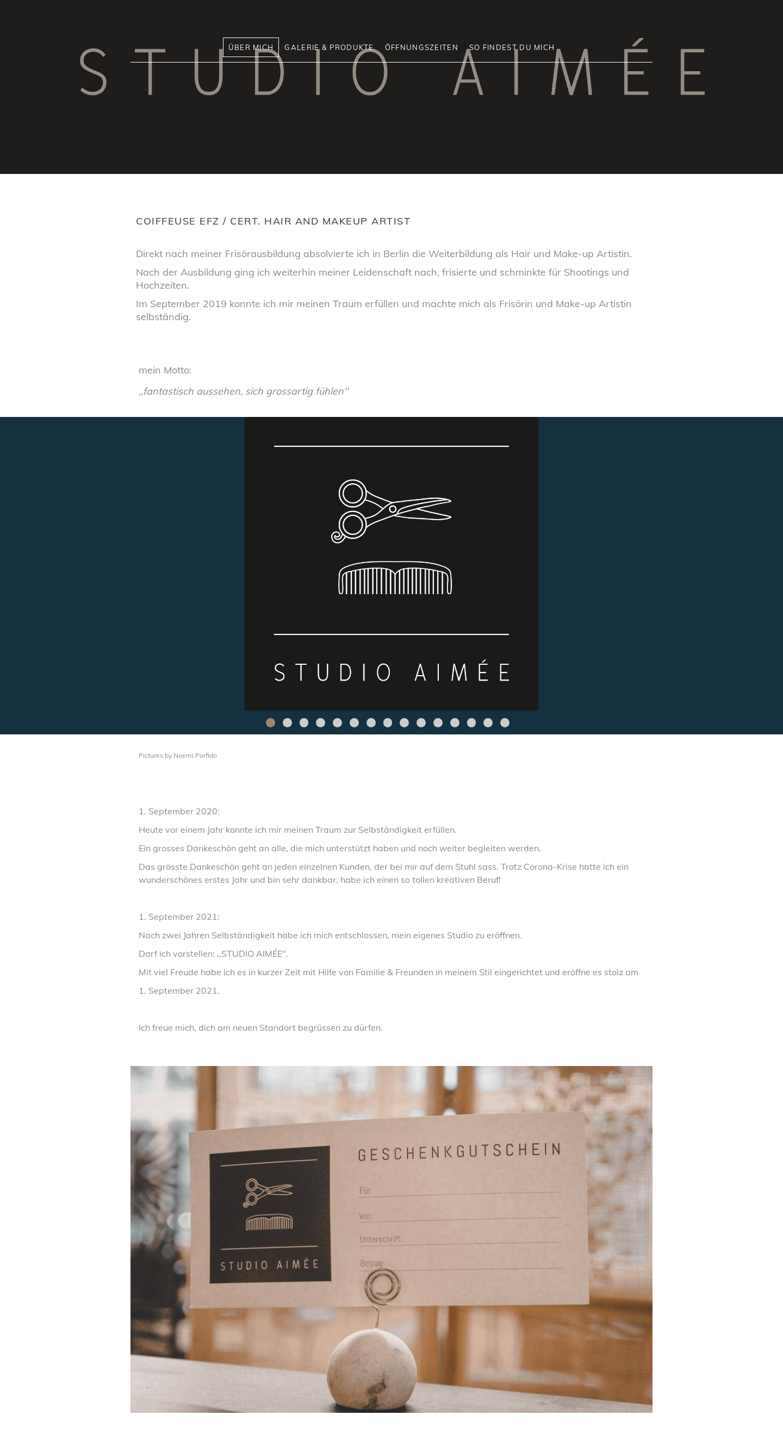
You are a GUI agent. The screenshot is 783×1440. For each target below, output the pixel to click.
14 (488, 722)
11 (438, 722)
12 (454, 722)
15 (504, 722)
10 (421, 722)
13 (471, 722)
